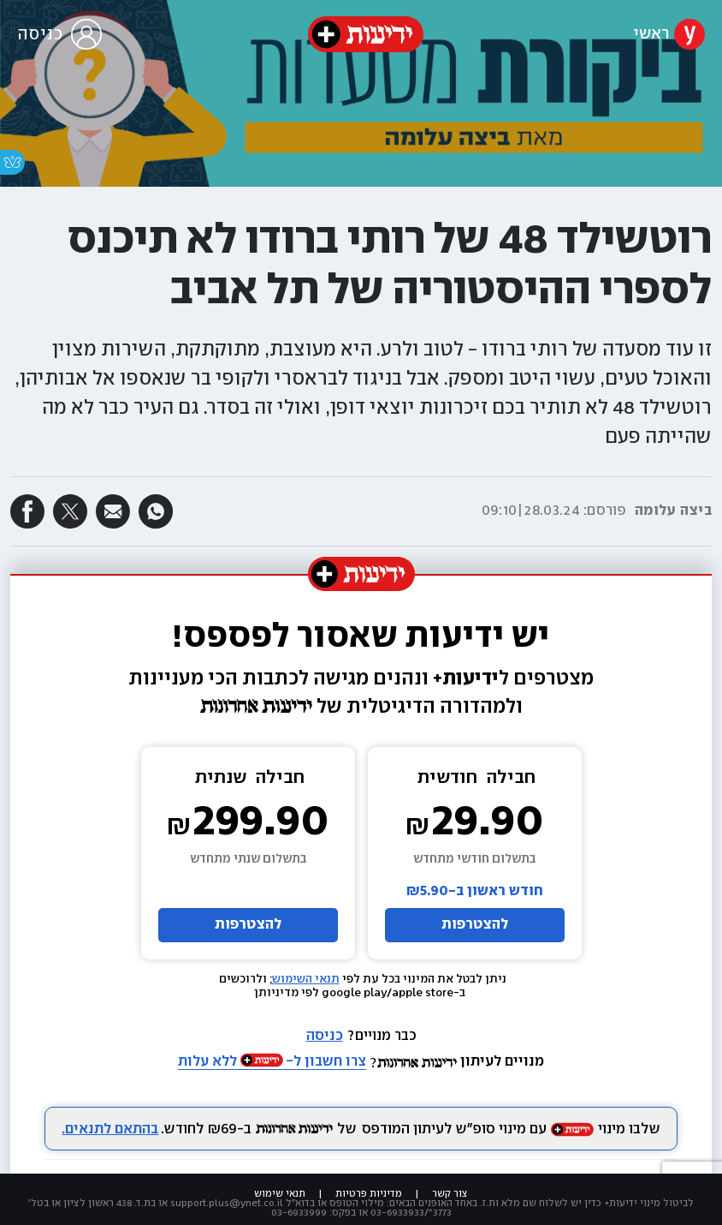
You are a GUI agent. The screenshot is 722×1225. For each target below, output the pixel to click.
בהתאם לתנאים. (110, 1129)
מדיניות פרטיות (368, 1193)
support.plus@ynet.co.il (226, 1203)
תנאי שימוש (279, 1193)
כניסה (324, 1036)
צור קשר (450, 1193)
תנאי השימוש (306, 979)
